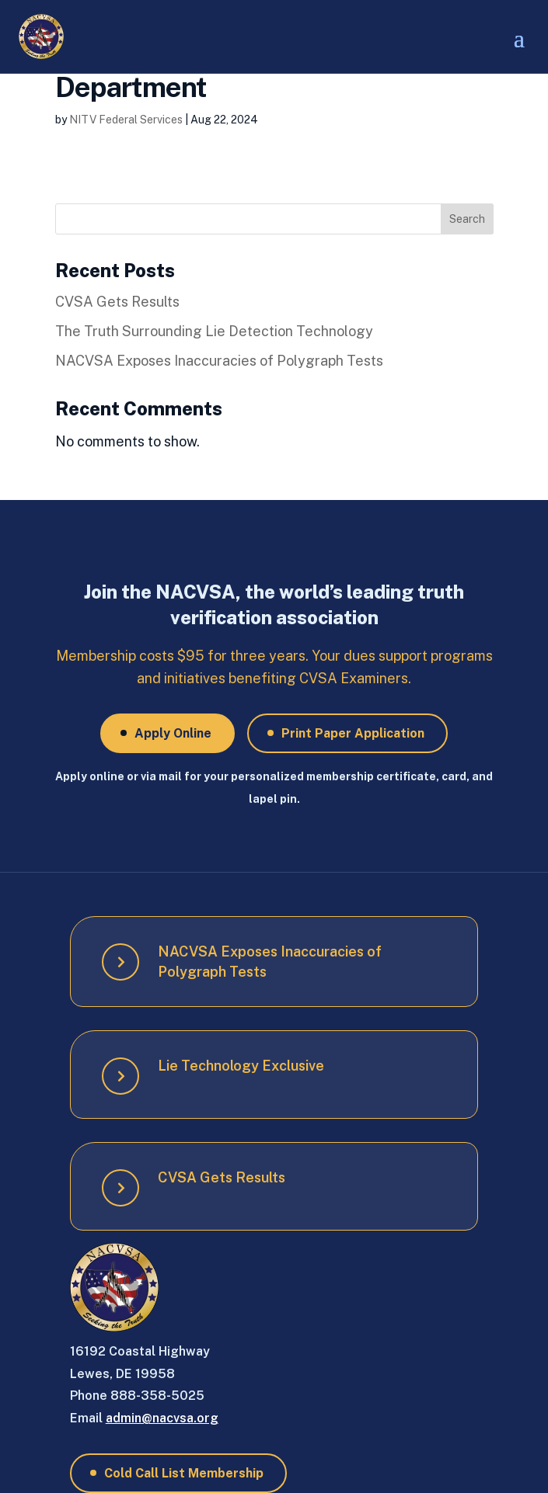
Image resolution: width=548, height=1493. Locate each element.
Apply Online (172, 733)
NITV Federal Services (126, 119)
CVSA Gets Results (117, 301)
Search (467, 219)
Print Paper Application (352, 733)
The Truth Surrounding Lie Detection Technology (214, 331)
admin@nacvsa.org (162, 1418)
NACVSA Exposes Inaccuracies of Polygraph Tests (219, 360)
